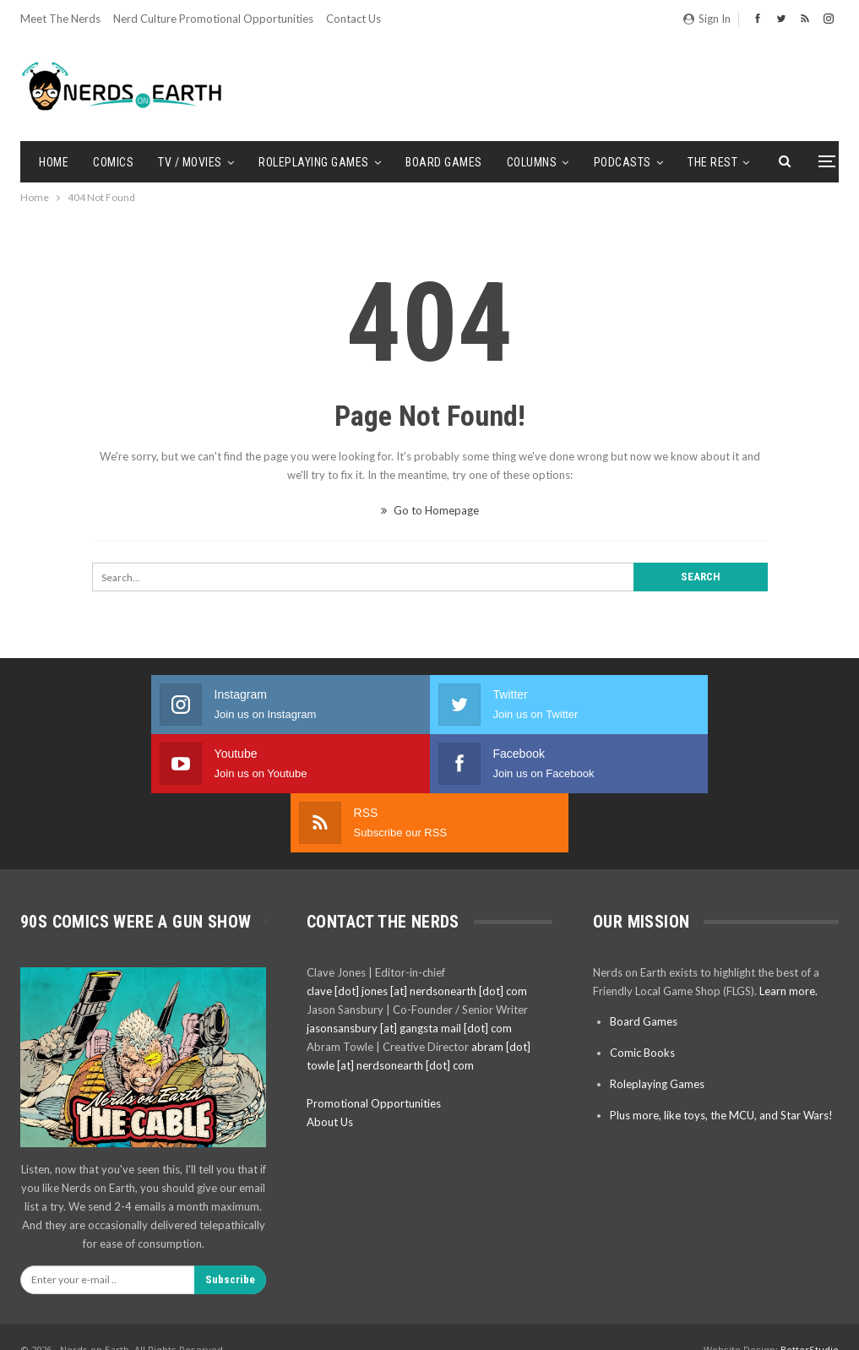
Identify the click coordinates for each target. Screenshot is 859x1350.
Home (53, 162)
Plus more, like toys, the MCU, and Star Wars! (721, 997)
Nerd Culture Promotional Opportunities (213, 18)
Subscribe (230, 1161)
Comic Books (642, 934)
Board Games (443, 162)
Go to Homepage (430, 510)
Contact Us (353, 18)
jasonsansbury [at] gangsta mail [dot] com (409, 910)
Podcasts (622, 162)
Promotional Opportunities (374, 985)
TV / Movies (190, 162)
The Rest (712, 162)
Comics (113, 162)
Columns (532, 162)
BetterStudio (809, 1231)
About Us (330, 1003)
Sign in (707, 18)
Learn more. (788, 872)
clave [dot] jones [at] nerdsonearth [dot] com (417, 872)
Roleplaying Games (313, 162)
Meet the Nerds (60, 18)
